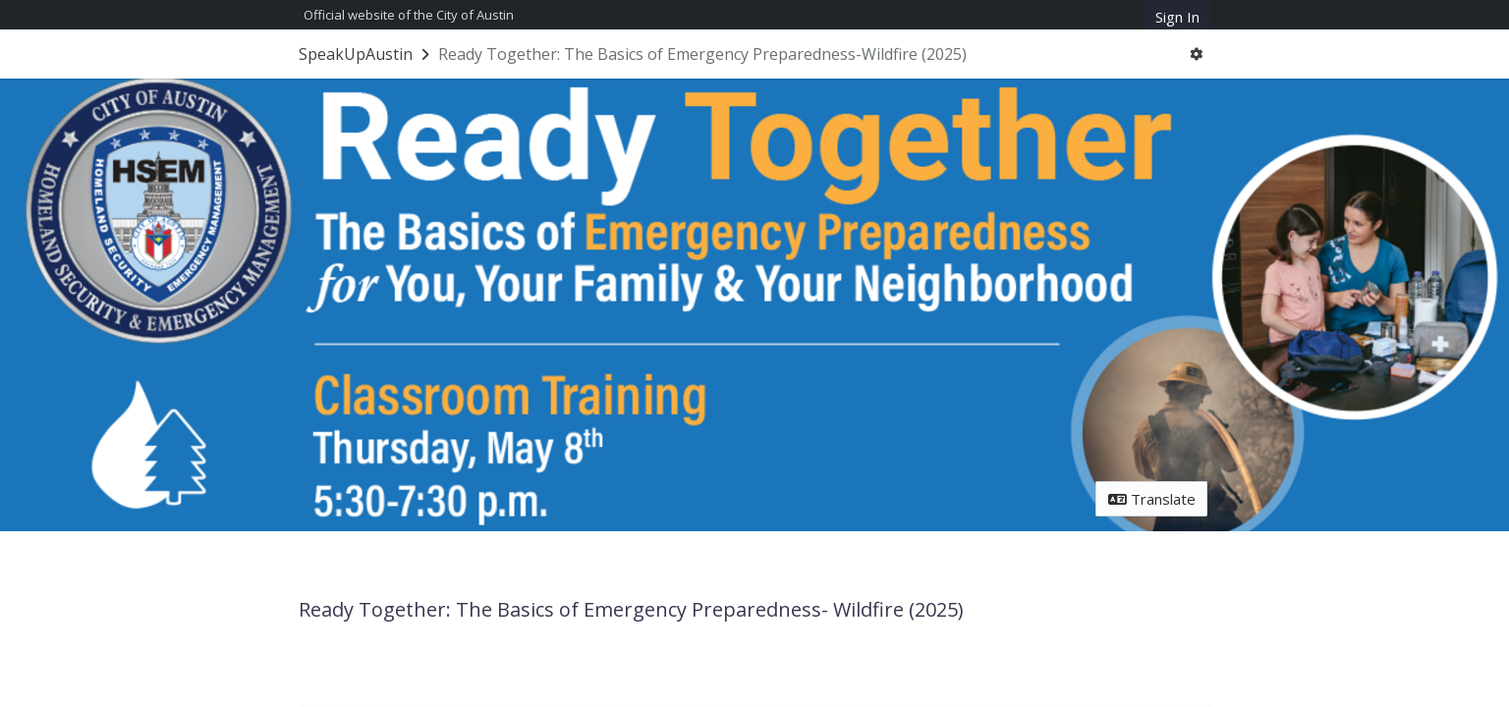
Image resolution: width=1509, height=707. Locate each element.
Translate (1152, 499)
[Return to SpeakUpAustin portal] (366, 54)
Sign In (1177, 17)
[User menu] (1196, 54)
